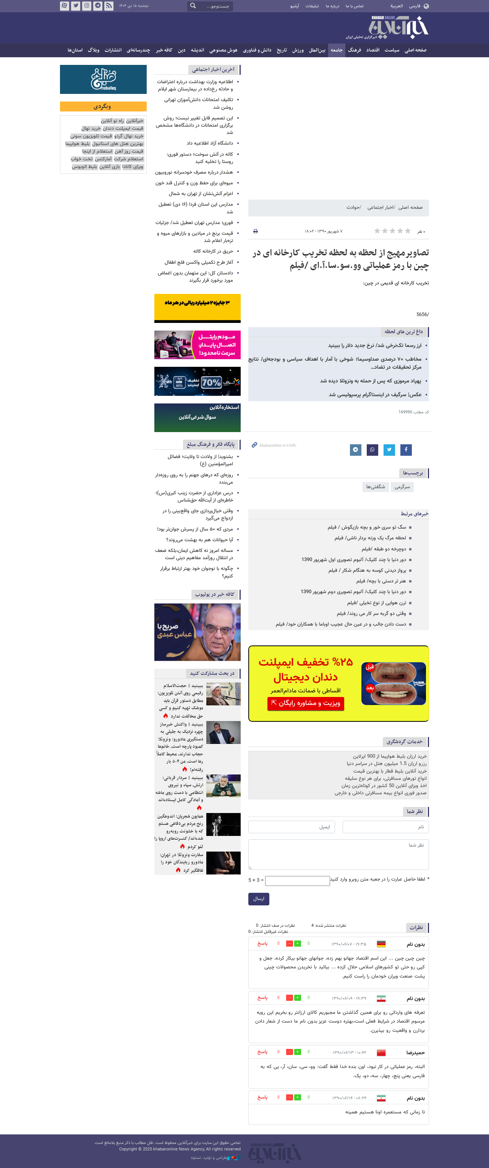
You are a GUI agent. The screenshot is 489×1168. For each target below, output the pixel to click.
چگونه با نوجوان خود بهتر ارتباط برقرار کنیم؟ (196, 572)
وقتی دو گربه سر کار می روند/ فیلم (371, 614)
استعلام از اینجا (97, 151)
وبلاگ (93, 50)
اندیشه (197, 50)
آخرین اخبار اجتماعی (213, 69)
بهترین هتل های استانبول (117, 144)
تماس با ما (355, 6)
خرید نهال (90, 128)
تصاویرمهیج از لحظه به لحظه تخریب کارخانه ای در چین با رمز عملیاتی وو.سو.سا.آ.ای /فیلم (340, 259)
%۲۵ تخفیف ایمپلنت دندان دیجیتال (306, 670)
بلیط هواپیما (77, 144)
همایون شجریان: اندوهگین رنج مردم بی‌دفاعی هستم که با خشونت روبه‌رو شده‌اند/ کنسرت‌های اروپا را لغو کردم (178, 832)
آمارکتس (103, 159)
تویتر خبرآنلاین (75, 6)
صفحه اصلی (415, 50)
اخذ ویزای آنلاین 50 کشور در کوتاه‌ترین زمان (384, 786)
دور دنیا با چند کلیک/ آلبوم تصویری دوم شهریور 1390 (353, 592)
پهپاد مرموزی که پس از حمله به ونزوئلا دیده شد (370, 381)
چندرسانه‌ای (138, 50)
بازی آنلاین (109, 167)
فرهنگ (354, 50)
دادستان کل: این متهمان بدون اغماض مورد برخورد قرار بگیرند (195, 276)
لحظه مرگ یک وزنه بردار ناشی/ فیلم (370, 538)
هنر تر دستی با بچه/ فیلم (381, 581)
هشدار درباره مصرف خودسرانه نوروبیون (194, 172)
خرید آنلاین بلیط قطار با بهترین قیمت (390, 771)
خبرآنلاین (387, 28)
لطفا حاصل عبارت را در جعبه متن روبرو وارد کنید (379, 879)
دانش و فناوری (257, 50)
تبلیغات (312, 6)
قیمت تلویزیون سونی (91, 136)
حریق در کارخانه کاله (213, 251)
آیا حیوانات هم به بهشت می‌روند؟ (199, 540)
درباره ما (332, 6)
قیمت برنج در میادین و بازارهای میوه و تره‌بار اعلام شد (195, 237)
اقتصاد (372, 50)
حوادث (353, 207)
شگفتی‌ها (375, 487)
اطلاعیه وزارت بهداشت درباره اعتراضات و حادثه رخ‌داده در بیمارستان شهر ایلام (195, 85)
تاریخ (282, 50)
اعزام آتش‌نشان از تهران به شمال (201, 194)
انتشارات (113, 50)
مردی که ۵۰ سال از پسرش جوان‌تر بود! (195, 529)
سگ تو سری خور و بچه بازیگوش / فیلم (367, 527)
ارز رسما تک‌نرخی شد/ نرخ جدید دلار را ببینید (374, 346)
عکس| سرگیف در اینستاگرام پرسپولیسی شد (375, 395)
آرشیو (294, 6)
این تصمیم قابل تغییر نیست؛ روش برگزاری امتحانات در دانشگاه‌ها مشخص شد (194, 126)
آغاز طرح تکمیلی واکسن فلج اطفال (199, 262)
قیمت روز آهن (129, 151)
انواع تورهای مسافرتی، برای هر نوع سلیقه (386, 778)
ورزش (298, 50)
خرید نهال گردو (128, 136)
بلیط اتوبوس (84, 167)
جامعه (337, 50)
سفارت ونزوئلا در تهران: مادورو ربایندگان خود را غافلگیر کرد (181, 862)
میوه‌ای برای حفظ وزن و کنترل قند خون (194, 183)
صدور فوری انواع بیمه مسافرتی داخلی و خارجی (381, 793)
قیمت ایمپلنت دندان (123, 128)
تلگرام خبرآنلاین (98, 6)
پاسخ (262, 943)
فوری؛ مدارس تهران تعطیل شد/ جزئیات (194, 223)
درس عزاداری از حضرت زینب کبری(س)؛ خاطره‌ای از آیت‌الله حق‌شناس (194, 496)
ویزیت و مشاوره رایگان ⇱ (305, 703)
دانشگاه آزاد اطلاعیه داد (210, 143)
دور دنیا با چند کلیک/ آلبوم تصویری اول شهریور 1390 (353, 560)
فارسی (414, 6)
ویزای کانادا (132, 167)
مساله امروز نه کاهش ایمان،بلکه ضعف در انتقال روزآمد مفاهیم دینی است (194, 554)
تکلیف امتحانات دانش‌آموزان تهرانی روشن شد (198, 103)
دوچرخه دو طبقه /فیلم (384, 549)
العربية (396, 6)
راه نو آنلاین (112, 121)
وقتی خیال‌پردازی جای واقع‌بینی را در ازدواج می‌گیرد (197, 514)
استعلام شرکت (128, 159)
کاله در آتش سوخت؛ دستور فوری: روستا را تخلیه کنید (200, 158)
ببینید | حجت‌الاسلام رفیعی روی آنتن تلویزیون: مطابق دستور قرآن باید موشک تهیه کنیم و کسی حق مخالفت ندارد (180, 701)
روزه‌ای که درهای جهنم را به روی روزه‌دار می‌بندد (194, 478)
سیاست (392, 50)
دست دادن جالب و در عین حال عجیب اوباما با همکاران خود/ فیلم (341, 624)
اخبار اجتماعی (380, 207)
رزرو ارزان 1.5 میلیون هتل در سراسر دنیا (387, 764)
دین (182, 50)
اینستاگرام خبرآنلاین (87, 6)
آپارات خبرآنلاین (64, 6)
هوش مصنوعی (223, 50)
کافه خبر (164, 50)
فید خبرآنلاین (109, 6)
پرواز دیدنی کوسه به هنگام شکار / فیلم (367, 570)
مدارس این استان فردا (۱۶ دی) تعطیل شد (196, 208)
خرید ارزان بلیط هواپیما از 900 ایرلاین (390, 756)
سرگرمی (402, 487)
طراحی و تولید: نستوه (216, 1158)
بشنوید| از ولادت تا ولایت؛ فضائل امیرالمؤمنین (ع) (200, 460)
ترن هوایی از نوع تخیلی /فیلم (376, 603)
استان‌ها (75, 50)
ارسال (258, 899)
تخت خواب (81, 159)
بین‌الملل (317, 50)
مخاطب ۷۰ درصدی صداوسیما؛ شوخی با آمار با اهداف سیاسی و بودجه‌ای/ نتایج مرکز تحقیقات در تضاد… (334, 363)
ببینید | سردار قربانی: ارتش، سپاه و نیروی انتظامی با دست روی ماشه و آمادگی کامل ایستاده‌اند (179, 789)
